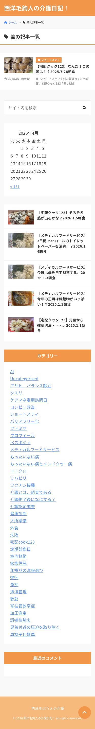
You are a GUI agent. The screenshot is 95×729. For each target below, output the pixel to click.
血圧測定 (18, 613)
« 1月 (15, 186)
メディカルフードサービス (35, 449)
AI (12, 371)
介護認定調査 (22, 506)
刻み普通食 (70, 79)
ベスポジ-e (20, 442)
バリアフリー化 (24, 421)
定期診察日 (20, 549)
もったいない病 (24, 457)
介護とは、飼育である (30, 492)
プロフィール (22, 435)
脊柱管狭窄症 (22, 606)
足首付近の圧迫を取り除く (35, 627)
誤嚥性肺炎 (20, 620)
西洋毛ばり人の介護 (47, 708)
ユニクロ (18, 471)
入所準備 (18, 520)
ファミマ (18, 428)
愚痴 (14, 584)
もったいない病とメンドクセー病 (41, 464)
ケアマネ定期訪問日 (28, 400)
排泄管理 (18, 591)
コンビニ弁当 (22, 407)
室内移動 (18, 556)
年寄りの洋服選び (26, 570)
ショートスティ (50, 79)
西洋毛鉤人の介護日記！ (36, 8)
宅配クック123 (51, 83)
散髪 (14, 599)
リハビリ (18, 478)
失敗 (14, 535)
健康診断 (18, 513)
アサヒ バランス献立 (30, 386)
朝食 (72, 83)
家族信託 (18, 563)
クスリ (16, 393)
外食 (14, 528)
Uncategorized (24, 378)
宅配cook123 (22, 542)
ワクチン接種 (22, 485)
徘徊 (14, 577)
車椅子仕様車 (22, 634)
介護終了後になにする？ (33, 499)
